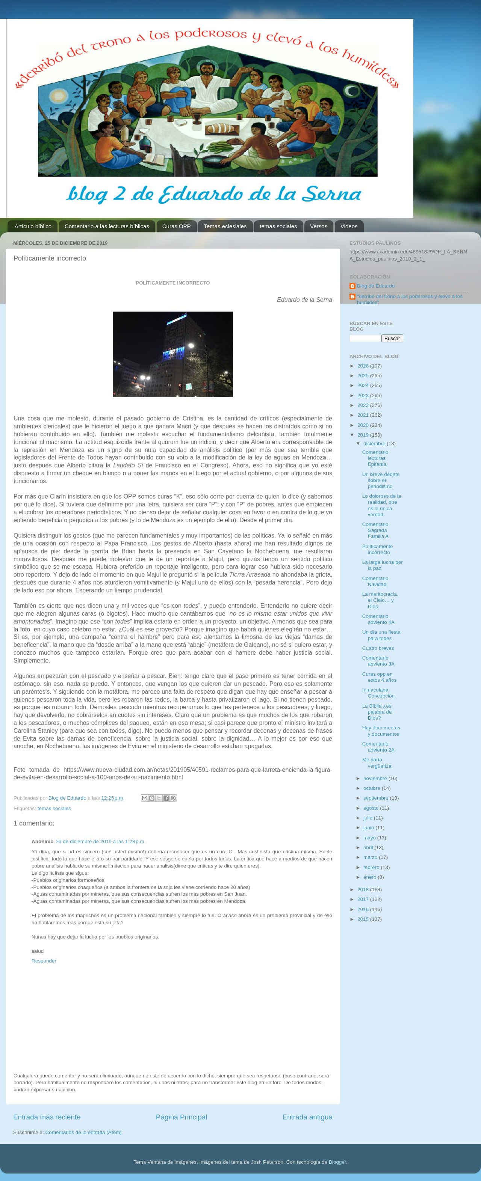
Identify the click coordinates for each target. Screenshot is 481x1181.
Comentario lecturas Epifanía (375, 458)
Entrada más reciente (47, 1117)
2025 (363, 375)
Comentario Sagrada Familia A (375, 530)
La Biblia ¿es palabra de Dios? (377, 712)
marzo (371, 857)
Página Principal (181, 1117)
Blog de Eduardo (376, 286)
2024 (363, 385)
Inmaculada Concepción (378, 693)
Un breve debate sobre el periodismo (381, 480)
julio (368, 818)
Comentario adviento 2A (378, 747)
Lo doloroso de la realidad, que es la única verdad (381, 505)
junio (369, 827)
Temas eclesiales (225, 226)
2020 (363, 425)
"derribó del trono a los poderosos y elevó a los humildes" (410, 299)
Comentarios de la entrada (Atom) (83, 1132)
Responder (44, 961)
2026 (363, 366)
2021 (363, 415)
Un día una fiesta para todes (381, 635)
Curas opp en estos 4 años (379, 677)
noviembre (376, 778)
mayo (370, 838)
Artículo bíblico (33, 226)
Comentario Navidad (375, 581)
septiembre (376, 798)
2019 (363, 435)
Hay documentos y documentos (381, 731)
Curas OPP (176, 226)
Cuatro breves (378, 648)
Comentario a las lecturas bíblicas (107, 226)
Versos (318, 226)
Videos (349, 226)
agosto (371, 808)
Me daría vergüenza (377, 762)
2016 (363, 909)
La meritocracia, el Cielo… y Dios (380, 600)
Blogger (337, 1162)
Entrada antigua (308, 1117)
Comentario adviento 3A (378, 661)
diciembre (375, 443)
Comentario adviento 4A (378, 619)
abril (368, 847)
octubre (372, 788)
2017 (363, 899)
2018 (363, 889)
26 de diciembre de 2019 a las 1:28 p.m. (101, 841)
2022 (363, 405)
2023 (363, 395)
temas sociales (278, 226)
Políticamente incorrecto (377, 549)
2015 (363, 919)
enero (370, 877)
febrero (372, 867)
